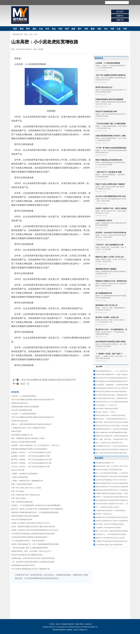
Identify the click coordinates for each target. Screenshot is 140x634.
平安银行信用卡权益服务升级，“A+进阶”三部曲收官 (112, 374)
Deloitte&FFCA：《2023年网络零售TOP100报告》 (111, 534)
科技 (60, 29)
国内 (34, 29)
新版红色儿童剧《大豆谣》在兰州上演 (109, 257)
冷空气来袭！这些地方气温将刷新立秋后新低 (110, 524)
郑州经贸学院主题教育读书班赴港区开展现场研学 (111, 391)
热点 (54, 29)
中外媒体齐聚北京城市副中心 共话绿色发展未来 (111, 510)
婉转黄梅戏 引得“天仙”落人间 (106, 305)
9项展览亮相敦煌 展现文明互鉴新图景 (25, 407)
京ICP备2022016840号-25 (89, 627)
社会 (41, 29)
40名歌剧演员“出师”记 (103, 220)
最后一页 (25, 384)
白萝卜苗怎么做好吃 (18, 498)
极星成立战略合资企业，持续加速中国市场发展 (110, 415)
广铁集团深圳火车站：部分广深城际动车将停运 (28, 428)
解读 (93, 29)
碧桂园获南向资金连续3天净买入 (23, 565)
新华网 (40, 49)
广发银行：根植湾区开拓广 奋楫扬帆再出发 (27, 481)
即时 (28, 29)
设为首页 (120, 11)
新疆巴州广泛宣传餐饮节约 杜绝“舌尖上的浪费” (110, 538)
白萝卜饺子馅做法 (17, 491)
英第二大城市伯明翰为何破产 (22, 484)
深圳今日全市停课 (17, 470)
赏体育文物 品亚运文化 (19, 403)
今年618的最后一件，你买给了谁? (106, 405)
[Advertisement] (51, 600)
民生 (47, 29)
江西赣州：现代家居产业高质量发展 (24, 474)
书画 (112, 29)
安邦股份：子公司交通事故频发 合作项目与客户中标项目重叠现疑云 (36, 505)
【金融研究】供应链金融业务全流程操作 (108, 527)
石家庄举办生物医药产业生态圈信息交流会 (26, 555)
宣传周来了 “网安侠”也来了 (104, 514)
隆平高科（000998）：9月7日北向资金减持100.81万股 (31, 459)
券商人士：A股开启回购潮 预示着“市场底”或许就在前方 (31, 424)
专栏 (125, 29)
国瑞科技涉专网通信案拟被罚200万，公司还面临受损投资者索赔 (34, 512)
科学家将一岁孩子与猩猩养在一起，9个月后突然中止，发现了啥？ (35, 445)
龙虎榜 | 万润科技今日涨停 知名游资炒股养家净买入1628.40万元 (34, 530)
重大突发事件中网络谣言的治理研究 (107, 408)
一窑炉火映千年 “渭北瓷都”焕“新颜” (108, 172)
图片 (80, 29)
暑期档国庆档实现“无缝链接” (106, 269)
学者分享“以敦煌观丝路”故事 (21, 410)
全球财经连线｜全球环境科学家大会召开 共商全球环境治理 (32, 558)
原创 (21, 29)
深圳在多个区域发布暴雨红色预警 (23, 442)
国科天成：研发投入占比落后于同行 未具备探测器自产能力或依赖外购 (37, 509)
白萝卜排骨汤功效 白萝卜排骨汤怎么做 (25, 495)
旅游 (73, 29)
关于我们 (52, 624)
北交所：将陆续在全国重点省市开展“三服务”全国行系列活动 (33, 526)
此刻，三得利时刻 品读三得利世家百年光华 (109, 443)
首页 (15, 29)
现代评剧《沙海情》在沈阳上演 (106, 317)
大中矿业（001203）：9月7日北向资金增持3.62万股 (30, 467)
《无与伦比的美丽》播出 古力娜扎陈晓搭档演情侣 (29, 548)
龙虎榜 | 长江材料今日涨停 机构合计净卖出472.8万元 (30, 523)
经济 (67, 29)
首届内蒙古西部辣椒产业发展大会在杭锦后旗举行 (29, 449)
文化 (106, 29)
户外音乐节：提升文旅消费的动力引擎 (109, 245)
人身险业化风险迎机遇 (19, 477)
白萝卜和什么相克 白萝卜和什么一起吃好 (26, 488)
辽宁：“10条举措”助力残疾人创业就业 (107, 507)
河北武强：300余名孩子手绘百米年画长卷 (110, 233)
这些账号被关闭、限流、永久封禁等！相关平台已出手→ (31, 551)
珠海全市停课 (16, 431)
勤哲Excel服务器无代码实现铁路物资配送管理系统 (111, 432)
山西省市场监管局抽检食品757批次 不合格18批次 (111, 480)
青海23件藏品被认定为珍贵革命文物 (108, 160)
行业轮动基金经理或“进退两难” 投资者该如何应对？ (30, 537)
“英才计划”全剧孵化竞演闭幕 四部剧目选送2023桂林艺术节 (48, 380)
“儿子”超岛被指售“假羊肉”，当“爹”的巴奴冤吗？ (28, 541)
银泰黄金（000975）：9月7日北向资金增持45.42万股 (31, 452)
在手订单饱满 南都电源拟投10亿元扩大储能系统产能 (30, 569)
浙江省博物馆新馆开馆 (103, 293)
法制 (99, 29)
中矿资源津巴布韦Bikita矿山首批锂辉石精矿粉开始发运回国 (33, 534)
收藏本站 (120, 16)
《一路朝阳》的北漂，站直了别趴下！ (109, 354)
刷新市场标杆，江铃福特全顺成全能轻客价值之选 (111, 419)
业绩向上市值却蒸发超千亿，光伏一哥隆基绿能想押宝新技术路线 (35, 544)
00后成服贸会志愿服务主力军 (22, 435)
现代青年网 (20, 15)
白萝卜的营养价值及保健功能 (22, 502)
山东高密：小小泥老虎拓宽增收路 (23, 396)
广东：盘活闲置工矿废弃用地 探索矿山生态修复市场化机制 (32, 562)
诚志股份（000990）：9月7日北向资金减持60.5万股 (30, 456)
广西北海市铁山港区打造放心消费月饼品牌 (109, 544)
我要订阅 (120, 20)
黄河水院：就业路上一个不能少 (105, 412)
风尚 (86, 29)
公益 (118, 29)
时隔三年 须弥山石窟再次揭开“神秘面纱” (110, 184)
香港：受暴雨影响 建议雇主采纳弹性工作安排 (28, 438)
